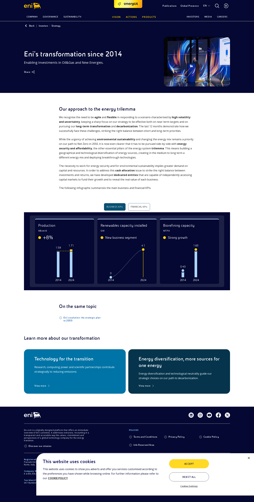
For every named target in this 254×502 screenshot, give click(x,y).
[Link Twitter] (227, 413)
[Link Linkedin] (191, 413)
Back (31, 25)
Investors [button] (193, 17)
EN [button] (205, 5)
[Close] (248, 458)
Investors (43, 25)
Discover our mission (40, 444)
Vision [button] (116, 17)
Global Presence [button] (189, 6)
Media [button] (208, 17)
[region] (145, 477)
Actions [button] (131, 17)
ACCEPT (189, 464)
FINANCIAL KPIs (139, 207)
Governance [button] (50, 17)
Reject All (189, 477)
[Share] (29, 72)
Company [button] (32, 17)
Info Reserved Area (143, 443)
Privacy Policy (176, 435)
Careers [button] (222, 17)
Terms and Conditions (145, 435)
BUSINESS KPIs (115, 207)
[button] (33, 6)
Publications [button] (169, 6)
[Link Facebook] (218, 413)
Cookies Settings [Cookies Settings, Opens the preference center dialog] (189, 486)
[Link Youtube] (209, 413)
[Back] (26, 26)
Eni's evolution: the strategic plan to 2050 (82, 317)
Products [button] (149, 17)
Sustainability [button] (72, 17)
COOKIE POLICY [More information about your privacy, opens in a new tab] (58, 478)
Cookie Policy (211, 435)
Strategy (56, 25)
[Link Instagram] (200, 413)
